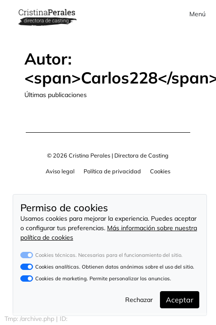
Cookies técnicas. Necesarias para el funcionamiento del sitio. (109, 255)
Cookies (160, 171)
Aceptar (179, 299)
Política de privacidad (112, 171)
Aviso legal (60, 171)
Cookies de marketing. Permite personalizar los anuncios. (103, 278)
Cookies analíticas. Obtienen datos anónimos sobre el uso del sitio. (114, 267)
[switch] (26, 267)
